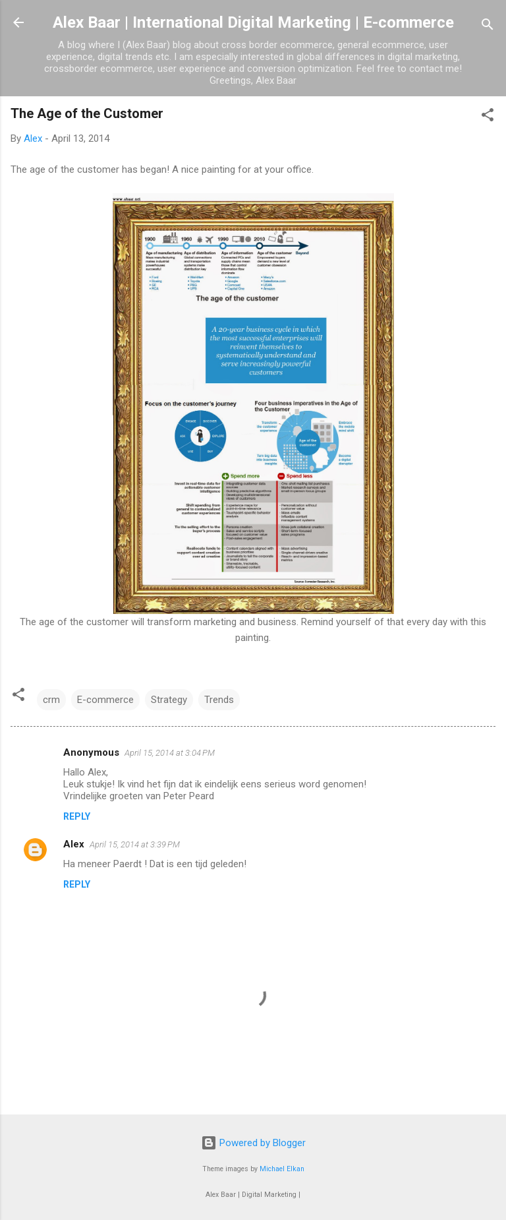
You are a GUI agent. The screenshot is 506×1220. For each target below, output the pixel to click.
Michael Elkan (282, 1169)
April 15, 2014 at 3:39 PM (135, 844)
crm (51, 700)
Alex (73, 844)
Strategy (169, 700)
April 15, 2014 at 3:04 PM (170, 753)
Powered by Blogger (253, 1143)
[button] (487, 117)
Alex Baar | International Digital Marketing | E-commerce (253, 22)
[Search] (487, 27)
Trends (219, 700)
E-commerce (105, 700)
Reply (76, 816)
